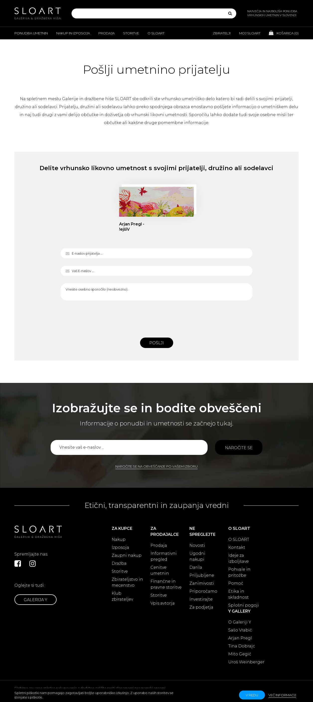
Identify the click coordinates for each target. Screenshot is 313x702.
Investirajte (201, 599)
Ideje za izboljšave (238, 558)
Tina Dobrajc (241, 646)
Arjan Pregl (240, 638)
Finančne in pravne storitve (166, 584)
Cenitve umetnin (160, 570)
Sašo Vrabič (240, 630)
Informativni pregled (164, 556)
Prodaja (106, 33)
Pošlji (156, 343)
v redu (252, 695)
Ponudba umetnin (31, 33)
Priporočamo (203, 591)
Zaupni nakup (127, 555)
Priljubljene (201, 575)
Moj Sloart (249, 33)
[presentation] (156, 317)
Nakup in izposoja (73, 33)
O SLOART (238, 539)
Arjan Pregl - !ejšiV (131, 227)
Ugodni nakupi (197, 556)
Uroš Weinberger (246, 662)
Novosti (197, 545)
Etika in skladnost (238, 594)
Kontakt (236, 547)
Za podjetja (201, 607)
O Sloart (156, 33)
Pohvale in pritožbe (239, 572)
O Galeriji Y (239, 622)
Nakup (119, 539)
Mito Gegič (239, 654)
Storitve (131, 33)
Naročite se (239, 447)
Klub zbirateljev (122, 596)
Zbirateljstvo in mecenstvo (127, 582)
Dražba (119, 563)
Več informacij (282, 695)
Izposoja (120, 547)
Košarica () (284, 33)
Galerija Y (35, 599)
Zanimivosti (201, 583)
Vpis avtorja (163, 603)
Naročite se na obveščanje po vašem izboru (156, 466)
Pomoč (235, 583)
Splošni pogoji (243, 605)
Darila (195, 567)
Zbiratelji (222, 33)
